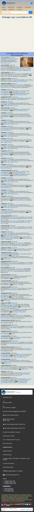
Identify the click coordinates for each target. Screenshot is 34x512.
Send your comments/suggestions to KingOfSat (14, 411)
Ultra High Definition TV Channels (13, 471)
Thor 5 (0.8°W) (5, 72)
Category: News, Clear (9, 482)
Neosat (2, 98)
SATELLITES (11, 7)
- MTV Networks (22, 458)
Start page (11, 392)
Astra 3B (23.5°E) (5, 274)
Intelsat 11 (4, 89)
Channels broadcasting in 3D (11, 474)
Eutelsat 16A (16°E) (6, 281)
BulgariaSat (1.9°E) (6, 97)
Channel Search (7, 443)
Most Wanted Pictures (8, 467)
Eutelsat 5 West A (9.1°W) (8, 320)
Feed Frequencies (8, 488)
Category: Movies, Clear (10, 483)
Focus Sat (3, 59)
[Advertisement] (17, 35)
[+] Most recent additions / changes (11, 432)
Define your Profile (7, 402)
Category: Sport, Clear (9, 481)
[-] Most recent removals (9, 436)
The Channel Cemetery (8, 463)
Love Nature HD (10, 59)
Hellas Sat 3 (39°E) (6, 78)
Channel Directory (7, 454)
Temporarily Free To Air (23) (11, 439)
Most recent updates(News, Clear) (9, 419)
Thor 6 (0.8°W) (5, 58)
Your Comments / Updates (9, 407)
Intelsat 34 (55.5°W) (6, 170)
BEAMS (4, 9)
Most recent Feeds (8, 489)
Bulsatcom (3, 80)
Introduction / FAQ (7, 397)
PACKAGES (28, 7)
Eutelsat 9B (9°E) (5, 336)
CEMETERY (11, 9)
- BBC (28, 458)
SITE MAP (19, 9)
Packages (5, 458)
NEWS (3, 7)
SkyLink (3, 276)
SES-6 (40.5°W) (5, 108)
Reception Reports (7, 451)
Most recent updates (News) (10, 415)
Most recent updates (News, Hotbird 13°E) (14, 424)
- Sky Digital (15, 458)
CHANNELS (19, 7)
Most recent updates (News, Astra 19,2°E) (14, 428)
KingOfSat (27, 509)
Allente (2, 73)
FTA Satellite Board (9, 491)
